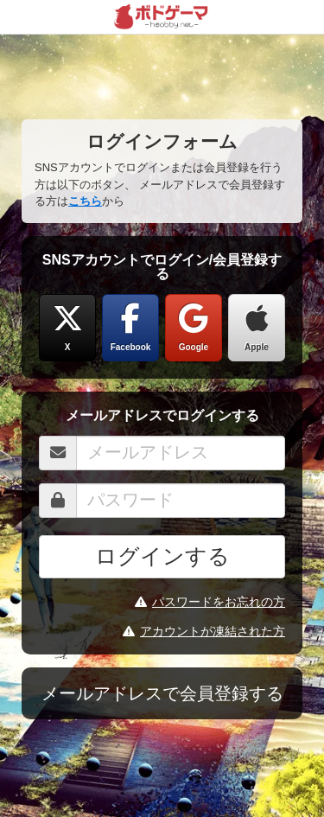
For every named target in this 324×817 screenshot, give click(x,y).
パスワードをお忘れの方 (210, 602)
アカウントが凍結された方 (204, 631)
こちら (85, 201)
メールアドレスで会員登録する (162, 693)
